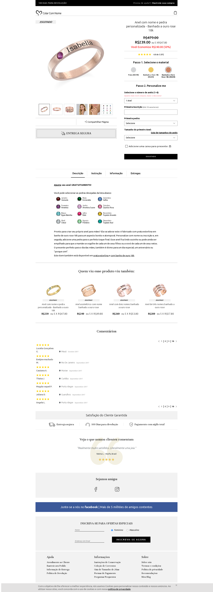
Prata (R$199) (133, 71)
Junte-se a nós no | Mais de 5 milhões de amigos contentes (106, 507)
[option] (75, 3)
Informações (102, 557)
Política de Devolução (57, 573)
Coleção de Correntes (105, 565)
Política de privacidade (152, 569)
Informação (116, 173)
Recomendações (149, 573)
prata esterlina (101, 255)
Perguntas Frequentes (105, 577)
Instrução (96, 173)
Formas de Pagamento (105, 573)
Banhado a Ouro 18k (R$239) (151, 72)
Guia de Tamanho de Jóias (106, 569)
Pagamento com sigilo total (146, 424)
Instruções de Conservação (107, 562)
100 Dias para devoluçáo (101, 424)
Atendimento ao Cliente (58, 562)
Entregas (136, 173)
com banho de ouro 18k (122, 255)
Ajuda (50, 557)
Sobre (145, 557)
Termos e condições (151, 565)
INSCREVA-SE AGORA (131, 539)
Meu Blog (146, 577)
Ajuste (57, 185)
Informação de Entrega (58, 569)
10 (173, 341)
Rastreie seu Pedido (56, 565)
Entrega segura (61, 424)
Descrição (77, 173)
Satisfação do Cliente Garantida (106, 415)
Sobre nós (146, 562)
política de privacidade (119, 589)
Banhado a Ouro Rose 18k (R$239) (168, 72)
